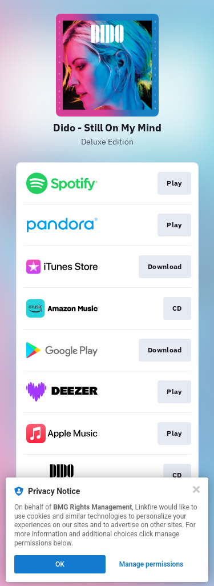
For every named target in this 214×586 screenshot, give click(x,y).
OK (59, 564)
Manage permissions (151, 564)
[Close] (196, 489)
